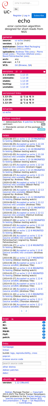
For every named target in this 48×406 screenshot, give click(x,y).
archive (12, 49)
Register (17, 15)
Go (16, 9)
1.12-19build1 (22, 382)
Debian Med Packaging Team (21, 47)
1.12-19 (24, 81)
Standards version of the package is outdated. (24, 128)
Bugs (24, 400)
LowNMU (26, 49)
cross (34, 353)
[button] (4, 122)
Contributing (25, 403)
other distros (9, 367)
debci (5, 373)
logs (12, 353)
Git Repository (38, 400)
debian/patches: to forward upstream (24, 123)
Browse (23, 65)
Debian (8, 392)
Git (16, 65)
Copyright (38, 392)
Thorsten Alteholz (25, 54)
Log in (27, 15)
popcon (6, 356)
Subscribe (39, 15)
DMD (19, 49)
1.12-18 (24, 78)
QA (29, 65)
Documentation (11, 400)
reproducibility (23, 353)
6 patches (28, 122)
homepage (8, 347)
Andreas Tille (22, 52)
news (6, 135)
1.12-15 (24, 75)
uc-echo (19, 40)
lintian (6, 350)
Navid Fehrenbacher (13, 56)
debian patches (10, 370)
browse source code (13, 359)
